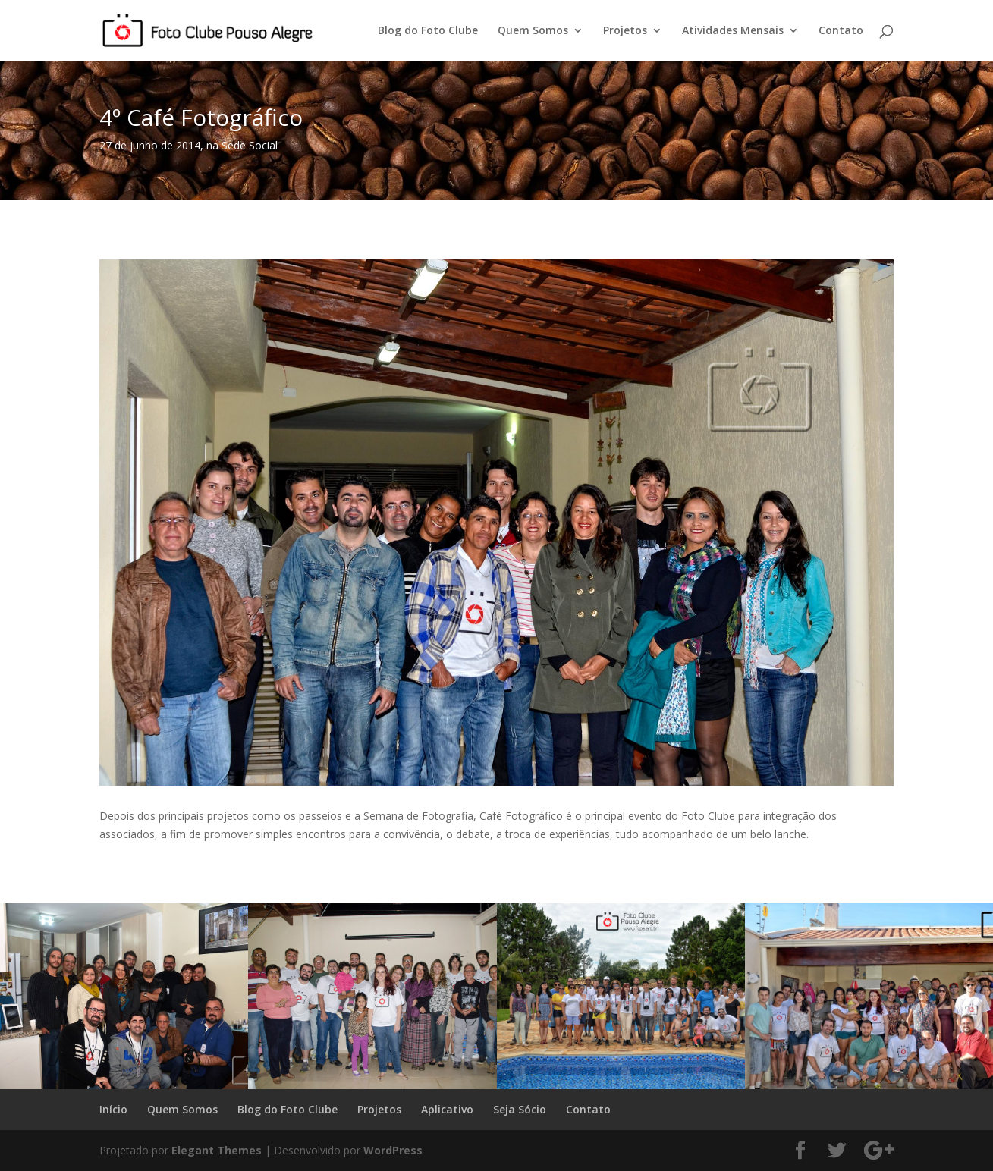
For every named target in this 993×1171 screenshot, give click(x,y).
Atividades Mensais (733, 31)
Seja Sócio (519, 1109)
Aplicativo (447, 1109)
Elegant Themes (216, 1150)
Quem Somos (533, 31)
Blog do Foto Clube (428, 31)
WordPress (393, 1150)
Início (113, 1109)
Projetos (625, 31)
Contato (841, 31)
